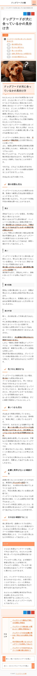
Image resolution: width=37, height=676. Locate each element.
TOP (2, 8)
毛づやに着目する (18, 42)
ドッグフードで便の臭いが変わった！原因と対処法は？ (23, 630)
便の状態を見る (17, 39)
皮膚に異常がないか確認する (22, 48)
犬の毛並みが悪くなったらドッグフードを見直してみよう (23, 647)
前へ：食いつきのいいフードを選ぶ (18, 668)
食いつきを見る (17, 45)
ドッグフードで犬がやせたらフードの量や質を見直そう (23, 656)
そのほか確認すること (19, 52)
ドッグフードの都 (18, 3)
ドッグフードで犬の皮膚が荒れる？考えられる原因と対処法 (23, 639)
